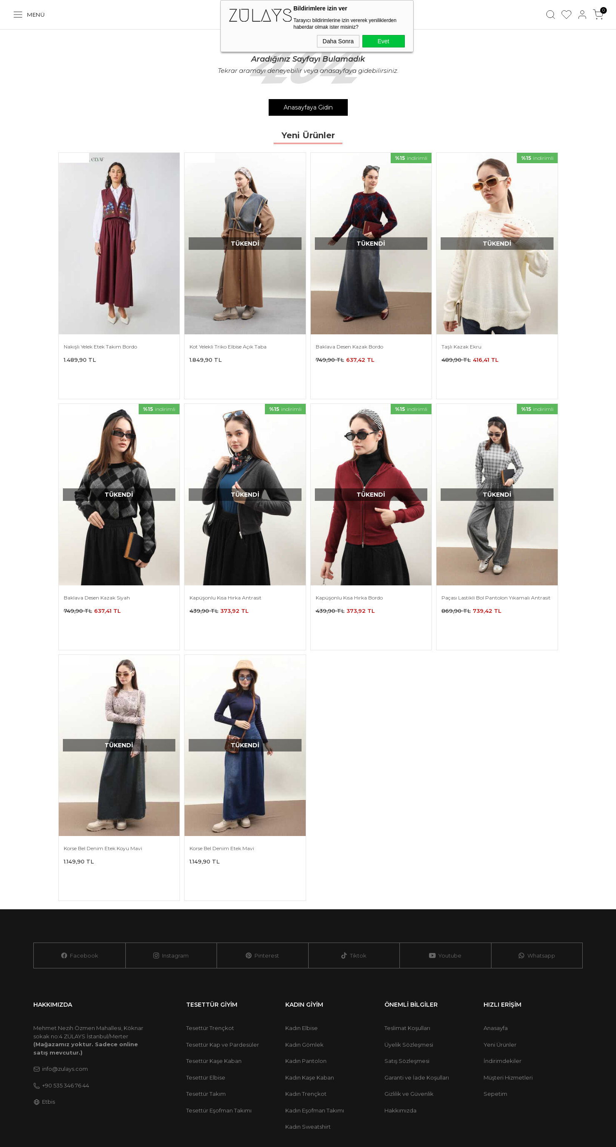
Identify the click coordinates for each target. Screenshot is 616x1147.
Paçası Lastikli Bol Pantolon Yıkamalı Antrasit (496, 570)
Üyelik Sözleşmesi (408, 963)
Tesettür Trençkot (210, 946)
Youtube (445, 874)
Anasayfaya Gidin (308, 107)
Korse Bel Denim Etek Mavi (222, 794)
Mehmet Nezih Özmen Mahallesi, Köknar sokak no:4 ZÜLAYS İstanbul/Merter (88, 959)
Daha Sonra (338, 41)
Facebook (79, 874)
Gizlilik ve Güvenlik (409, 1012)
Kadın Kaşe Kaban (309, 996)
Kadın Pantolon (306, 979)
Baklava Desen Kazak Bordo (349, 346)
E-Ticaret (501, 1119)
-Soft (480, 1119)
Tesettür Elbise (205, 996)
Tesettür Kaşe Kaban (214, 979)
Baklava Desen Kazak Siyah (97, 570)
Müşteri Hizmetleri (508, 996)
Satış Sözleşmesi (406, 979)
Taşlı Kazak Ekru (461, 346)
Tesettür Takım (206, 1012)
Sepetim (495, 1012)
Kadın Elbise (301, 946)
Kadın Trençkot (306, 1012)
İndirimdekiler (502, 979)
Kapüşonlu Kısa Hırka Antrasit (226, 570)
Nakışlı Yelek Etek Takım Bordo (100, 346)
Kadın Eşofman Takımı (314, 1029)
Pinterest (262, 874)
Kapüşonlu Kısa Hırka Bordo (349, 570)
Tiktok (354, 874)
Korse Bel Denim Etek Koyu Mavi (103, 794)
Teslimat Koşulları (407, 946)
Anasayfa (496, 946)
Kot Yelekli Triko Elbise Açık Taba (228, 346)
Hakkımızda (400, 1029)
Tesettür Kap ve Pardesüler (222, 963)
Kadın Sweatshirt (308, 1045)
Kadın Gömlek (304, 963)
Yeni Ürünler (500, 963)
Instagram (171, 874)
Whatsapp (536, 874)
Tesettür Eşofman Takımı (219, 1029)
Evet (383, 41)
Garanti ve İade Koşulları (416, 996)
